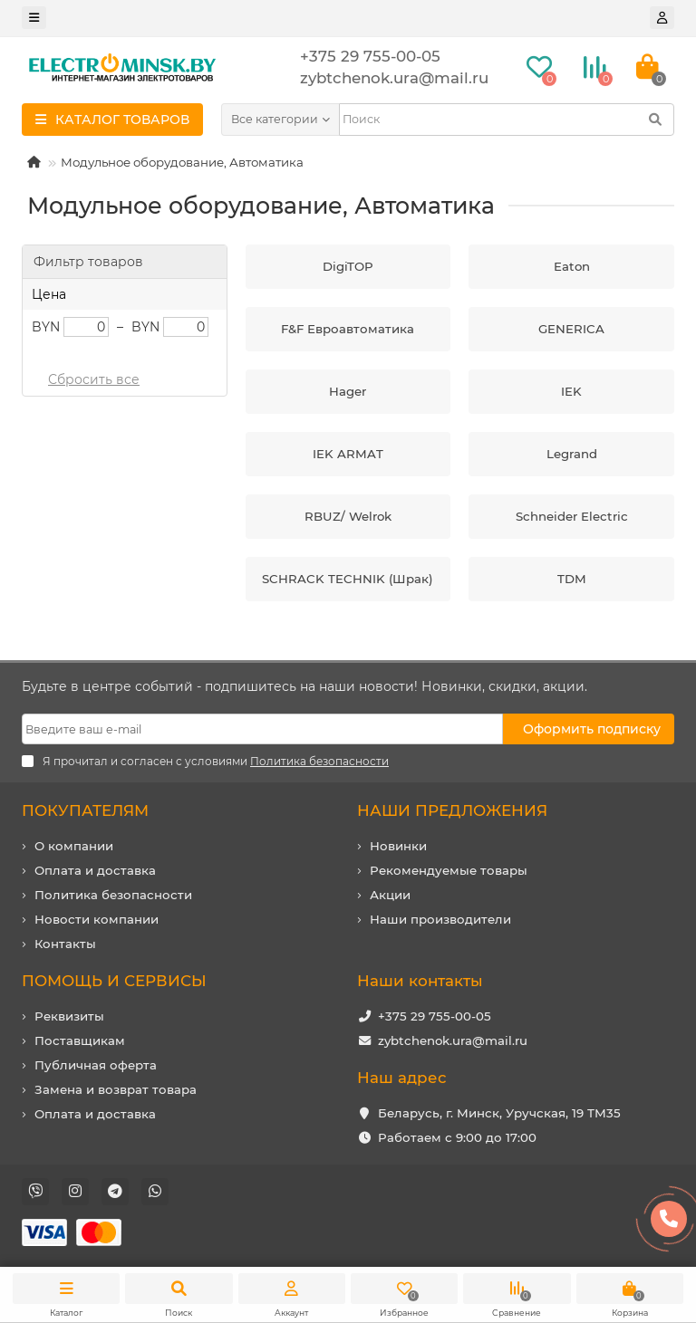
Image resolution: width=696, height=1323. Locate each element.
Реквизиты (69, 1016)
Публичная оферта (95, 1065)
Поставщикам (79, 1040)
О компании (73, 846)
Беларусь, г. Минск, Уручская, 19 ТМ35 (499, 1113)
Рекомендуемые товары (448, 870)
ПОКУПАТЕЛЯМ (85, 810)
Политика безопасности (113, 894)
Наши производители (440, 919)
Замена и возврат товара (115, 1089)
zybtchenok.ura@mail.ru (452, 1040)
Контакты (65, 943)
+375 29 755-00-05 (434, 1016)
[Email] (262, 729)
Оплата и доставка (95, 870)
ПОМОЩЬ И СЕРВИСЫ (114, 981)
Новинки (398, 846)
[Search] (506, 119)
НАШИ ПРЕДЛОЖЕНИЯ (452, 810)
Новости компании (96, 919)
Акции (390, 894)
